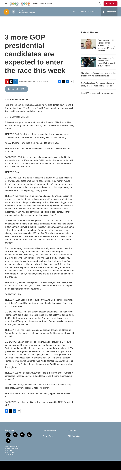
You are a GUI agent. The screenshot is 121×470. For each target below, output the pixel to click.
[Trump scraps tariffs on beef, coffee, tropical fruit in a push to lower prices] (88, 62)
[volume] (13, 11)
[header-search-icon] (100, 3)
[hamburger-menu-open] (6, 3)
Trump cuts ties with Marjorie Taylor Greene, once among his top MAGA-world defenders (106, 45)
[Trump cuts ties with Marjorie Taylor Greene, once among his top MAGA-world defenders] (88, 44)
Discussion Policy (49, 431)
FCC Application (74, 436)
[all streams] (109, 11)
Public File (72, 431)
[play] (6, 11)
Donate (111, 3)
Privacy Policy (48, 436)
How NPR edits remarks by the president (98, 93)
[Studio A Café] (98, 113)
